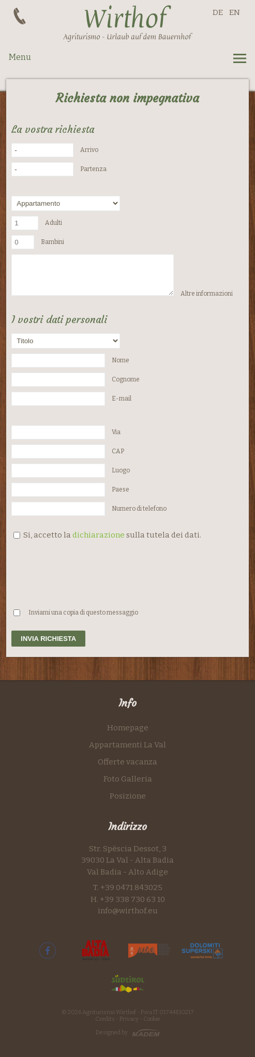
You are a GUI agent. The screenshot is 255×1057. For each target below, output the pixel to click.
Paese (120, 489)
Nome (120, 360)
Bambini (52, 242)
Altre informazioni (207, 293)
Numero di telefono (139, 508)
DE (218, 12)
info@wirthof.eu (128, 910)
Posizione (128, 796)
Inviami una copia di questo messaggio (83, 612)
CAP (118, 451)
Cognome (126, 379)
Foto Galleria (127, 779)
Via (116, 432)
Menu (20, 57)
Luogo (121, 470)
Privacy (129, 1019)
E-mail (121, 398)
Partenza (93, 169)
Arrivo (89, 150)
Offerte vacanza (127, 762)
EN (234, 12)
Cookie (151, 1019)
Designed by (112, 1032)
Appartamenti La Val (127, 744)
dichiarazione (98, 535)
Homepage (127, 727)
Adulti (53, 222)
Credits (105, 1019)
